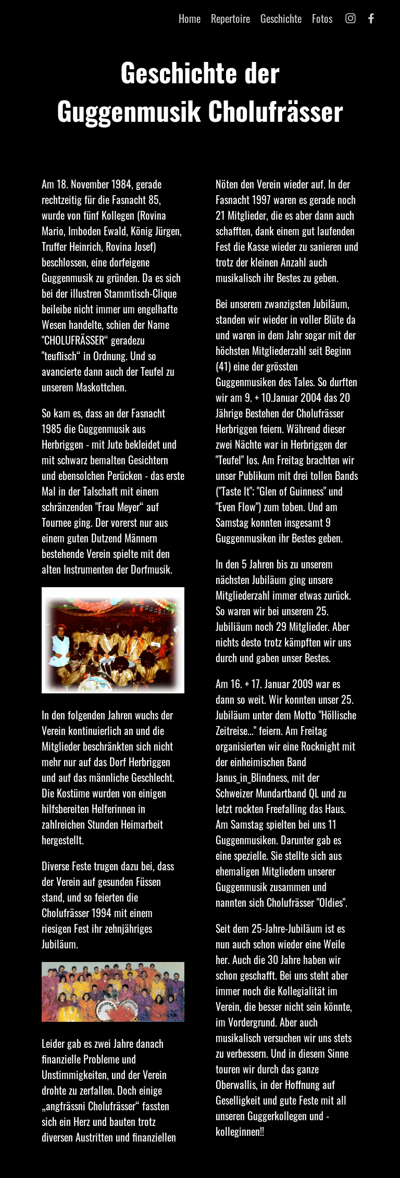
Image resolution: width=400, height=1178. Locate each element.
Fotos (322, 18)
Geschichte (281, 18)
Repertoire (230, 18)
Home (190, 18)
